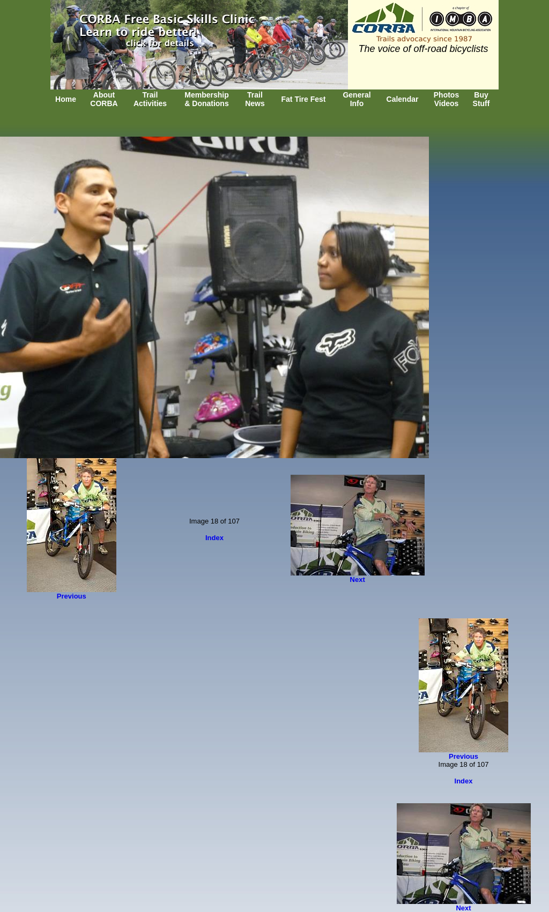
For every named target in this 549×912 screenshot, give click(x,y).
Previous (71, 596)
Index (214, 538)
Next (357, 579)
